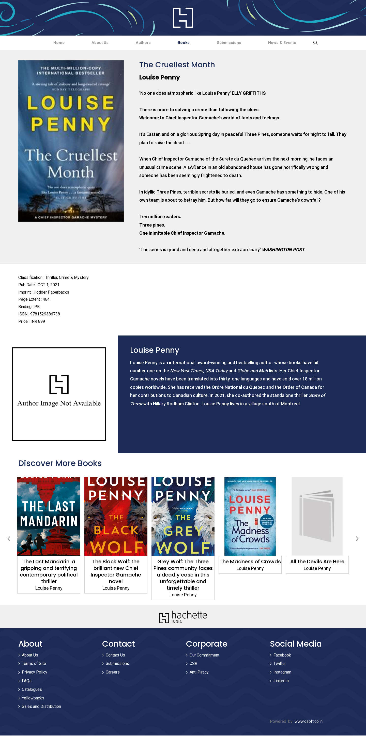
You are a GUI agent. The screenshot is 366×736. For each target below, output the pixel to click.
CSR (193, 664)
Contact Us (115, 655)
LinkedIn (281, 681)
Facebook (282, 655)
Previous (9, 539)
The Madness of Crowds (250, 562)
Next (357, 539)
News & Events (298, 42)
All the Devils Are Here (317, 562)
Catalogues (32, 689)
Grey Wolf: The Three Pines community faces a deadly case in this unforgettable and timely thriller (183, 575)
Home (43, 42)
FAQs (27, 681)
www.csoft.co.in (309, 721)
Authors (140, 42)
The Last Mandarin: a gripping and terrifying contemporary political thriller (49, 572)
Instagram (282, 672)
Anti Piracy (199, 672)
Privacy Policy (34, 672)
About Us (90, 42)
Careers (113, 672)
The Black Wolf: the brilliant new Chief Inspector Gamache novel (116, 572)
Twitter (279, 664)
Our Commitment (204, 655)
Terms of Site (34, 664)
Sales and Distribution (41, 707)
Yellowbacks (33, 698)
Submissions (238, 42)
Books (187, 42)
